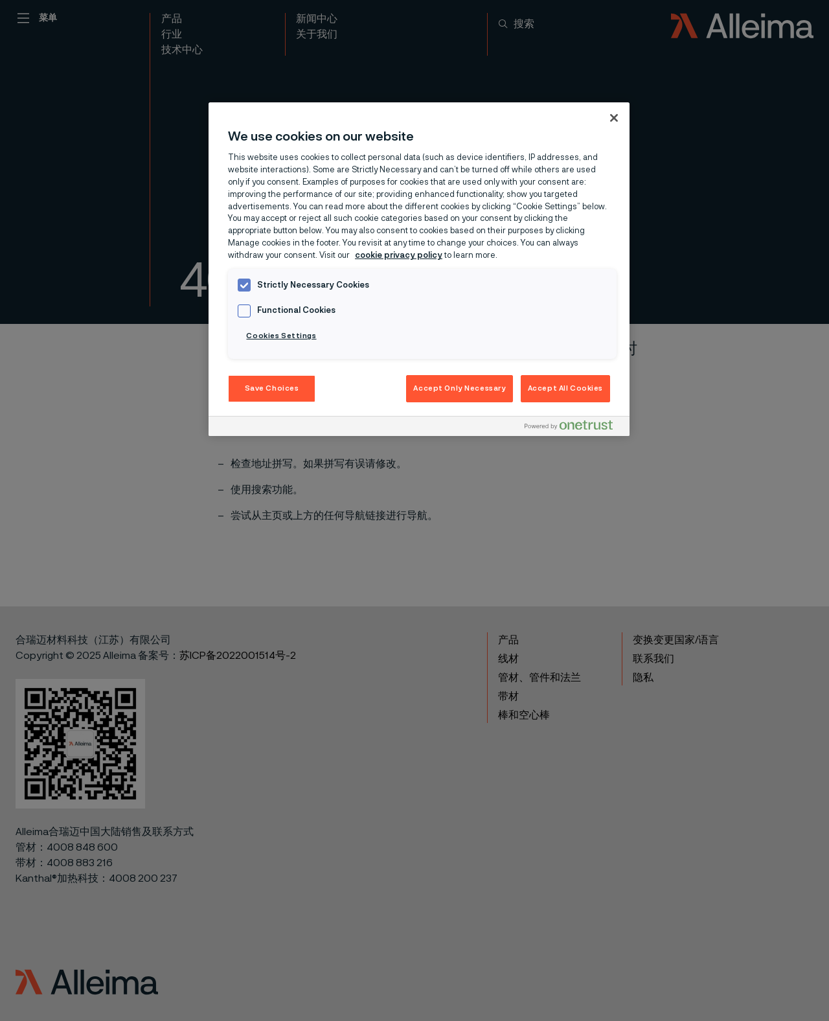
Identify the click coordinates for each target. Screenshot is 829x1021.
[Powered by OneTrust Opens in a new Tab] (574, 428)
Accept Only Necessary (459, 388)
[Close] (614, 118)
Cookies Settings (281, 335)
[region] (419, 269)
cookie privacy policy (398, 255)
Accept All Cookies (565, 388)
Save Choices (272, 388)
